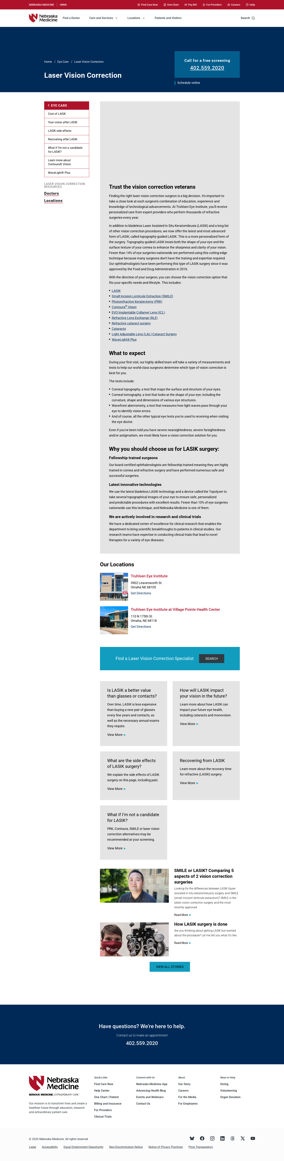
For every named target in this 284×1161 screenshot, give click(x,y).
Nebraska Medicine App (151, 1084)
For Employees (188, 1103)
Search (248, 18)
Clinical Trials (103, 1116)
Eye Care (62, 61)
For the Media (187, 1097)
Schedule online (188, 83)
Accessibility (50, 1147)
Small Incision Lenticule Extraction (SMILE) (142, 296)
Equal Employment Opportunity (83, 1147)
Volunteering (228, 1090)
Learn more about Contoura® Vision (59, 162)
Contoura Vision (124, 307)
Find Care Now (103, 1084)
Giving (224, 1084)
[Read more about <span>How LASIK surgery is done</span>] (134, 939)
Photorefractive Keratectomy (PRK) (137, 301)
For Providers (103, 1110)
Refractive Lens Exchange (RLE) (135, 318)
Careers (183, 1090)
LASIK (116, 291)
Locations (53, 200)
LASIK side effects (59, 130)
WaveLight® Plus (59, 172)
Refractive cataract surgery (131, 323)
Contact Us (143, 1103)
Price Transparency (201, 1147)
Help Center (102, 1090)
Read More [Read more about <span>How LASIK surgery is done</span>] (181, 943)
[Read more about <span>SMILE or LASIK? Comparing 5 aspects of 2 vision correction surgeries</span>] (134, 886)
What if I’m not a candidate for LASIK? (65, 149)
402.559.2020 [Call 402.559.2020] (207, 67)
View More (115, 735)
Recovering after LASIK (62, 139)
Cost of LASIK (57, 114)
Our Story (184, 1084)
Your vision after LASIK (62, 122)
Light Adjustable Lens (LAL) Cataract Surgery (144, 334)
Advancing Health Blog (151, 1090)
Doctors (51, 193)
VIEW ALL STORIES (170, 967)
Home (48, 61)
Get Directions (141, 593)
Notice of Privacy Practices (166, 1147)
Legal (32, 1147)
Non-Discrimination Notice (126, 1147)
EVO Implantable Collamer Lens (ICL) (138, 312)
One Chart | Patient (106, 1097)
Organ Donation (230, 1097)
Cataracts (119, 329)
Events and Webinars (150, 1097)
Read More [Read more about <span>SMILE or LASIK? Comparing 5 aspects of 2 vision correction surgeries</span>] (181, 915)
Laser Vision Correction (89, 61)
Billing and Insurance (108, 1103)
